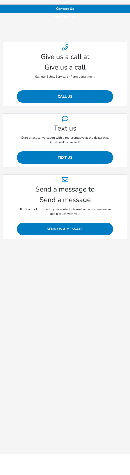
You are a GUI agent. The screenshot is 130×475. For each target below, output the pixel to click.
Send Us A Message (65, 229)
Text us (65, 157)
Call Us (65, 96)
